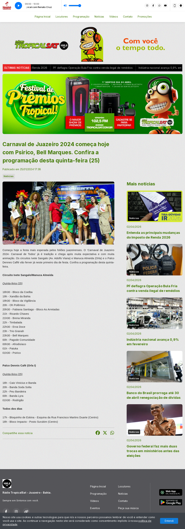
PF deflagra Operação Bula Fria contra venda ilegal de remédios (98, 67)
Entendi (169, 520)
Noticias (9, 176)
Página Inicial (43, 16)
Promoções (145, 16)
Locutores (62, 16)
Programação (81, 16)
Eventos (95, 508)
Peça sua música (128, 508)
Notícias (99, 16)
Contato (128, 16)
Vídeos (113, 16)
